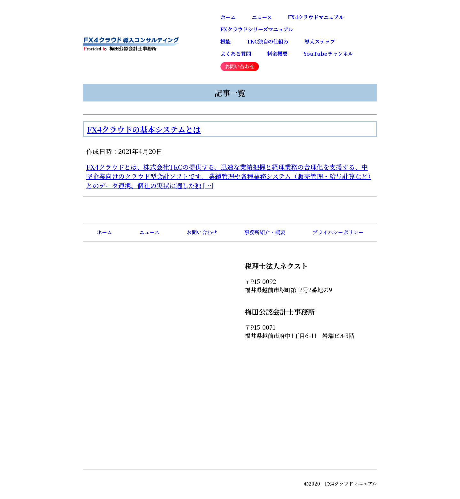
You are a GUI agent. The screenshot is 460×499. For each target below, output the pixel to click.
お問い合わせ (202, 232)
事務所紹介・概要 (264, 232)
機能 (225, 41)
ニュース (262, 17)
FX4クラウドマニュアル (316, 17)
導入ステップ (319, 41)
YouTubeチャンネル (328, 53)
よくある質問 (235, 53)
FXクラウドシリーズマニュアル (256, 29)
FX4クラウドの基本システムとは (144, 129)
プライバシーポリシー (338, 232)
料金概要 (277, 53)
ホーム (228, 17)
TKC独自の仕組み (267, 41)
